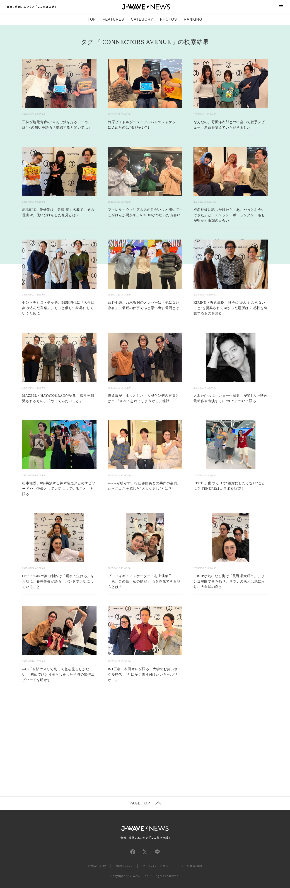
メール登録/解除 (191, 866)
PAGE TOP (140, 803)
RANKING (193, 19)
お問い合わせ (124, 866)
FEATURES (113, 19)
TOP (92, 19)
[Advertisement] (100, 747)
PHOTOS (168, 19)
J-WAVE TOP (97, 866)
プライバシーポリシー (157, 866)
